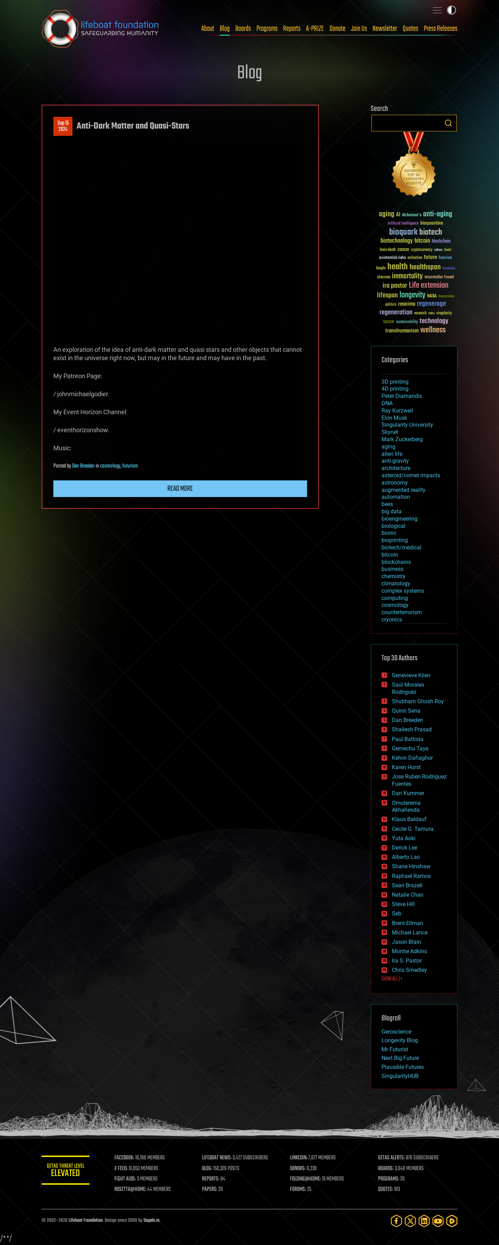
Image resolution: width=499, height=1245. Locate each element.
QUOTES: (385, 1189)
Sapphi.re (151, 1221)
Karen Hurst (406, 767)
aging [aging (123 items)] (386, 214)
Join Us (359, 29)
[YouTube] (438, 1221)
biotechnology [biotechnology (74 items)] (396, 241)
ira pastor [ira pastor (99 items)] (395, 286)
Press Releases (440, 29)
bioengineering (400, 518)
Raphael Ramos (411, 876)
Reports (291, 29)
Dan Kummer (408, 793)
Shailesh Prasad (412, 729)
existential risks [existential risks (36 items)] (392, 258)
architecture (396, 468)
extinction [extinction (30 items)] (415, 258)
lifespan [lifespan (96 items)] (387, 295)
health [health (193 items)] (397, 267)
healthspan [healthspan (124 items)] (425, 267)
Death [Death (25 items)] (447, 250)
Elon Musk (394, 418)
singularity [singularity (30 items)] (444, 313)
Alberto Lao (406, 857)
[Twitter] (410, 1221)
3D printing (395, 381)
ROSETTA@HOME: (131, 1189)
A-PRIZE (315, 29)
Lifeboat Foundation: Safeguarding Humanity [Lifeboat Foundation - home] (100, 29)
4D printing (395, 388)
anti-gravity (395, 461)
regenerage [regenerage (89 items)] (431, 304)
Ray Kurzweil (397, 410)
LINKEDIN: (299, 1158)
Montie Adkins (409, 951)
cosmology (110, 466)
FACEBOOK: (125, 1158)
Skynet (390, 432)
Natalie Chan (407, 894)
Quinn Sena (406, 710)
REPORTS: (211, 1179)
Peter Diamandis (402, 396)
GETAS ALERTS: (391, 1158)
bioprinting (395, 540)
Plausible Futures (403, 1067)
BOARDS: (386, 1168)
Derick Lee (404, 847)
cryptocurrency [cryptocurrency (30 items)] (421, 250)
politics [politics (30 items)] (390, 305)
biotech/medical (401, 547)
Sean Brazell (407, 885)
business (392, 569)
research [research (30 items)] (420, 313)
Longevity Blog (400, 1040)
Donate (337, 29)
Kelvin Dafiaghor (412, 758)
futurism (130, 466)
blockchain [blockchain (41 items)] (441, 241)
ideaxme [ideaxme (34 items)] (383, 277)
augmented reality (404, 490)
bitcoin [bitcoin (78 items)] (422, 241)
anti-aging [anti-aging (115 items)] (437, 214)
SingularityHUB (400, 1076)
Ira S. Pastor (407, 960)
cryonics (392, 619)
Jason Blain (406, 942)
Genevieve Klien (411, 675)
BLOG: (208, 1168)
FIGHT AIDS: (126, 1179)
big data (392, 511)
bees (387, 504)
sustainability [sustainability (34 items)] (407, 322)
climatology (396, 583)
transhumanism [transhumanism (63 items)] (402, 331)
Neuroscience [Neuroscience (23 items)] (446, 297)
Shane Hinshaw (411, 866)
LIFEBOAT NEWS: (217, 1158)
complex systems (403, 590)
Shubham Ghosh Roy (418, 701)
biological (393, 526)
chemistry (393, 576)
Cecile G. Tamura (413, 829)
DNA (387, 403)
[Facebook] (396, 1221)
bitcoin (390, 554)
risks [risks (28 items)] (431, 313)
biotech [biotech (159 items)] (430, 232)
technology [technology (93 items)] (434, 321)
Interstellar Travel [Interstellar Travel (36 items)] (439, 277)
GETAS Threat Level (66, 1171)
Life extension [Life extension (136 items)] (428, 285)
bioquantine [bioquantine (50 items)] (431, 223)
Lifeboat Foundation (86, 1221)
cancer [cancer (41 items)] (403, 250)
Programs (267, 29)
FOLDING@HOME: (306, 1179)
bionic (389, 533)
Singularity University (407, 424)
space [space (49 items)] (388, 321)
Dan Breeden (83, 466)
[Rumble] (451, 1221)
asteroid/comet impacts (411, 475)
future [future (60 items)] (430, 257)
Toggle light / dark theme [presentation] (451, 10)
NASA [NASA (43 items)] (432, 296)
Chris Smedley (409, 970)
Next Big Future (400, 1058)
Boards (243, 29)
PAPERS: (210, 1189)
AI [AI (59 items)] (398, 215)
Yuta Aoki (403, 838)
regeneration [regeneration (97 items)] (395, 312)
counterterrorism (402, 612)
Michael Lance (410, 932)
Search (448, 123)
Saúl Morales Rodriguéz (408, 688)
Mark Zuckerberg (402, 439)
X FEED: (121, 1168)
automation (396, 497)
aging (388, 446)
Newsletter (385, 29)
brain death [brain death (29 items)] (388, 250)
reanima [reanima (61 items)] (406, 304)
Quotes (410, 29)
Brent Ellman (407, 923)
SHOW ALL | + (392, 979)
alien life (392, 454)
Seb (396, 913)
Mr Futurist (395, 1049)
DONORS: (298, 1168)
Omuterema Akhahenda (406, 806)
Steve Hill (403, 904)
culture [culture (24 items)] (438, 250)
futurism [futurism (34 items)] (445, 258)
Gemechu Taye (410, 748)
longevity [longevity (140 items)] (413, 295)
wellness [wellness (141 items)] (433, 330)
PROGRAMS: (389, 1179)
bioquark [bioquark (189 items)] (403, 232)
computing (395, 598)
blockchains (396, 562)
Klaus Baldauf (409, 819)
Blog (225, 29)
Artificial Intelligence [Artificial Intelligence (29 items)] (403, 223)
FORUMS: (299, 1189)
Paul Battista (407, 739)
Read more (180, 489)
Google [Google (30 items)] (381, 268)
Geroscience (396, 1031)
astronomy (395, 482)
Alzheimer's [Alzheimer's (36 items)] (411, 215)
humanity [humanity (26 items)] (449, 269)
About (207, 29)
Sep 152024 (63, 126)
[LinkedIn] (424, 1221)
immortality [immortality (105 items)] (407, 276)
